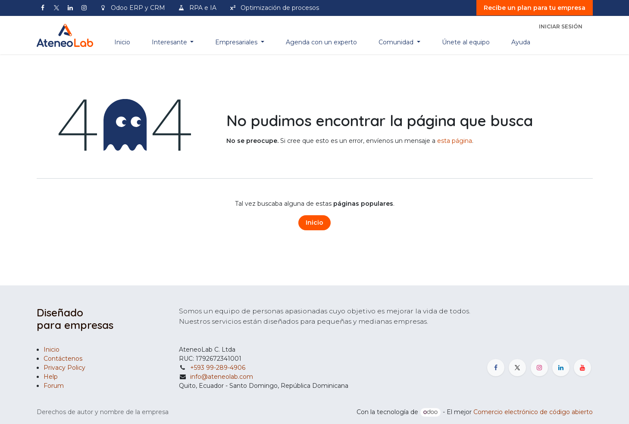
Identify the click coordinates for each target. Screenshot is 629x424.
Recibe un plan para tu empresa (534, 8)
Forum (54, 386)
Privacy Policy (64, 367)
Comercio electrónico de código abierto (533, 412)
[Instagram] (84, 8)
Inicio (314, 222)
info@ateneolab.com (221, 377)
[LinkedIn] (70, 8)
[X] (56, 8)
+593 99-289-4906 (217, 367)
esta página (454, 141)
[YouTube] (582, 367)
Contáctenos (63, 358)
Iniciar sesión (560, 26)
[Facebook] (43, 8)
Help (51, 377)
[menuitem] (122, 42)
